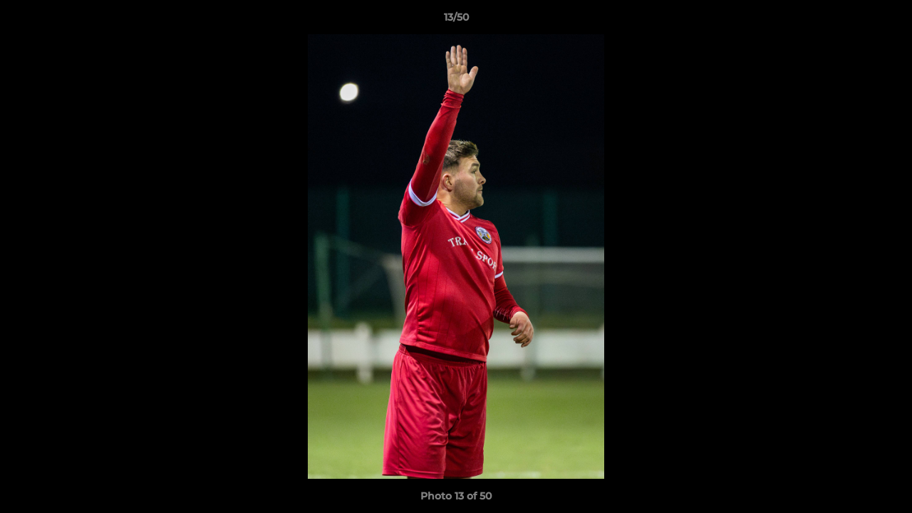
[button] (886, 20)
